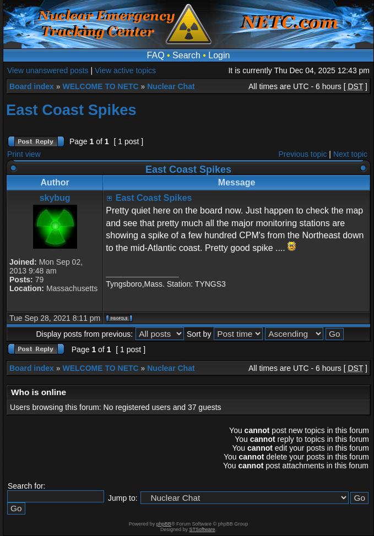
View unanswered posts (48, 70)
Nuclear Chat (170, 86)
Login (219, 55)
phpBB (163, 524)
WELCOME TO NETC (100, 86)
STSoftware (202, 529)
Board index (31, 86)
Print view (24, 154)
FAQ (156, 55)
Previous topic (303, 154)
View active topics (125, 70)
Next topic (350, 154)
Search (186, 55)
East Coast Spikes (71, 109)
